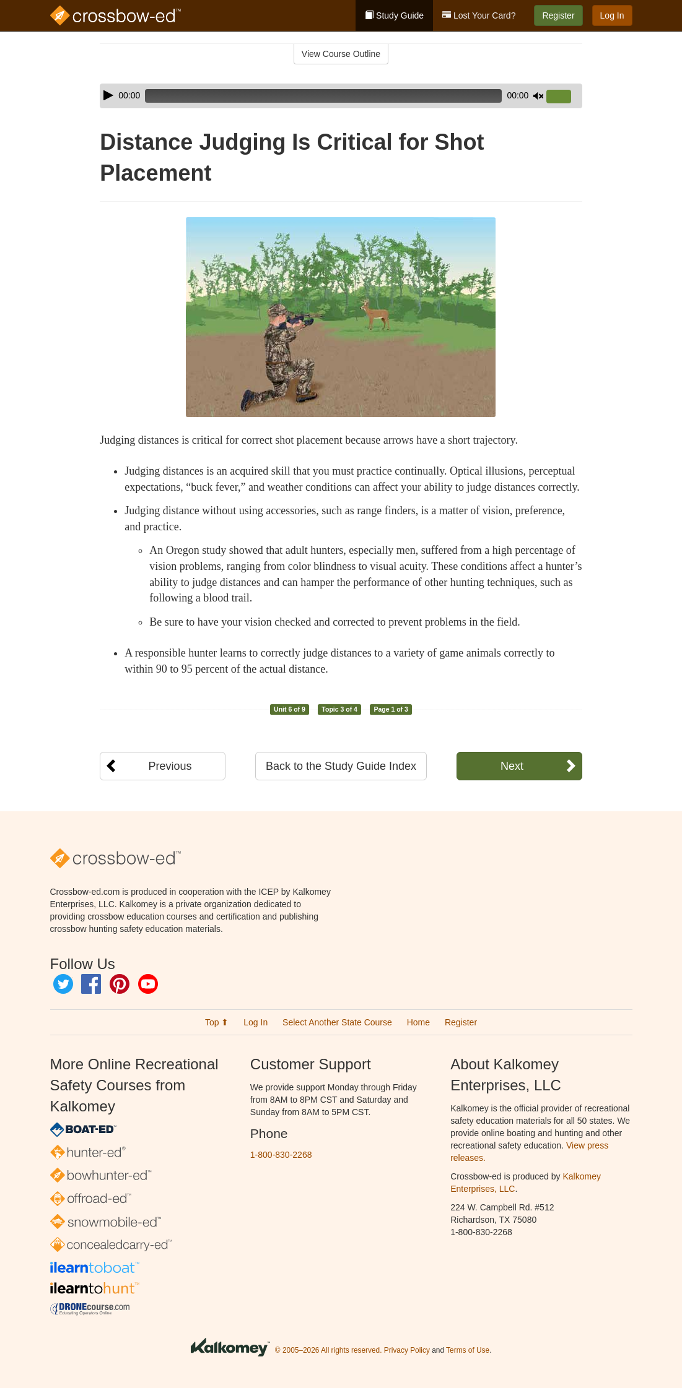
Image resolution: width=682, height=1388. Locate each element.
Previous (169, 766)
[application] (341, 96)
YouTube (148, 984)
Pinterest (119, 984)
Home (418, 1022)
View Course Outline (341, 54)
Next (512, 766)
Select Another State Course (337, 1022)
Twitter (63, 984)
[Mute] (538, 96)
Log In (612, 15)
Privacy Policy (407, 1350)
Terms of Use (467, 1350)
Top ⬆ (217, 1022)
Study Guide (394, 15)
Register (558, 15)
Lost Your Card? (478, 15)
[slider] (323, 96)
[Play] (108, 95)
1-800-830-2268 (281, 1155)
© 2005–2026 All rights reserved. (328, 1350)
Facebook (91, 984)
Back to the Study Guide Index (341, 766)
